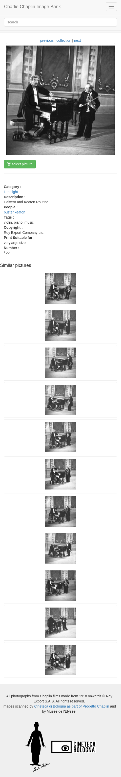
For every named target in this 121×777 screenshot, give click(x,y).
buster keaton (14, 212)
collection (63, 40)
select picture (19, 164)
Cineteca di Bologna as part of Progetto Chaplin (71, 706)
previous (47, 40)
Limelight (11, 192)
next (77, 40)
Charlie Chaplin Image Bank (32, 6)
